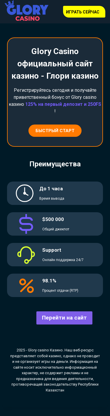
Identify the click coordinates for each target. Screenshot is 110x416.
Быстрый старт (55, 130)
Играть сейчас (82, 12)
